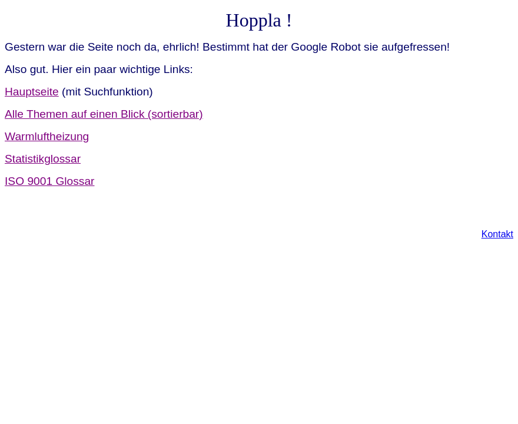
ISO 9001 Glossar (50, 181)
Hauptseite (32, 91)
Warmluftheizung (47, 136)
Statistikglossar (43, 159)
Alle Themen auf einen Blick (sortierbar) (104, 114)
